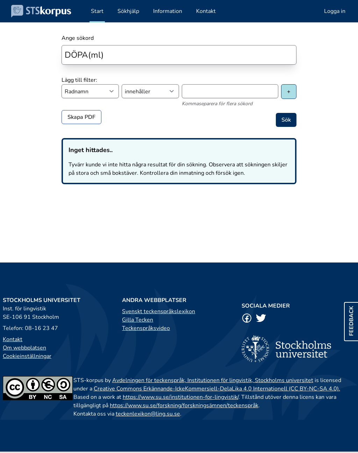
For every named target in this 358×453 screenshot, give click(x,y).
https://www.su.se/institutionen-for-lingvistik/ (180, 397)
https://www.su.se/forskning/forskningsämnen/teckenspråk (184, 405)
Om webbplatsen (24, 348)
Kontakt (12, 339)
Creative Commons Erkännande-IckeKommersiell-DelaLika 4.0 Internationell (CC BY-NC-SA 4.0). (217, 389)
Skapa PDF (81, 117)
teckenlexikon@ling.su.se (148, 414)
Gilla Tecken (137, 320)
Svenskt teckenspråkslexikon (158, 311)
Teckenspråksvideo (146, 328)
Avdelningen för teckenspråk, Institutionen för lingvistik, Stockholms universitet (212, 380)
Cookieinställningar (27, 356)
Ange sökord (78, 38)
